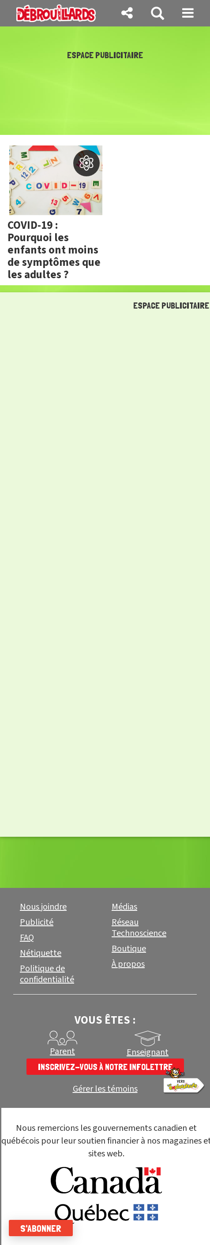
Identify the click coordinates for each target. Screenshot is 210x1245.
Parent (62, 1051)
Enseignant (148, 1052)
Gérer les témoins (105, 1089)
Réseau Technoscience (139, 927)
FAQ (27, 938)
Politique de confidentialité (47, 974)
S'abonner (40, 1228)
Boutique (129, 949)
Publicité (36, 922)
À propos (128, 964)
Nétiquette (40, 953)
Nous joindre (43, 907)
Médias (124, 907)
